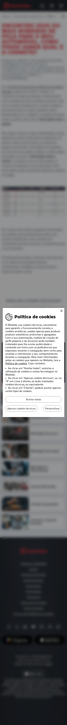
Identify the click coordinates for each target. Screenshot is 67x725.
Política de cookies (16, 363)
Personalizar (52, 408)
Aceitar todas (33, 399)
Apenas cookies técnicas (21, 408)
